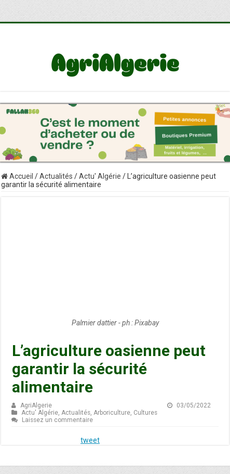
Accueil (17, 176)
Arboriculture (111, 412)
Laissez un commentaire (57, 420)
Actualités (56, 176)
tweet (90, 440)
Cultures (145, 412)
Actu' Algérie (100, 176)
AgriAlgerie (36, 405)
